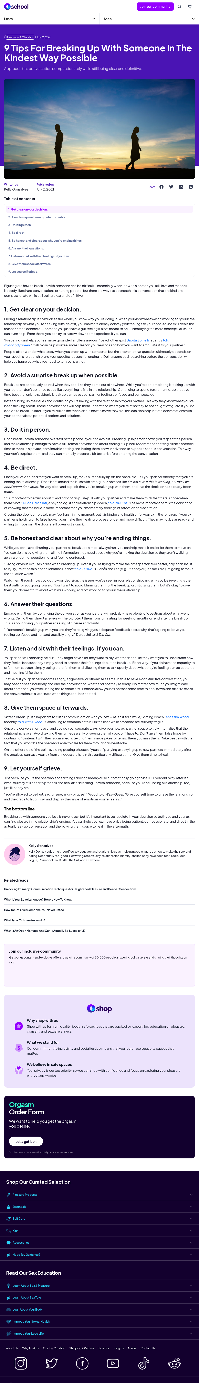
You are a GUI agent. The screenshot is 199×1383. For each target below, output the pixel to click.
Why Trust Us (30, 1348)
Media (132, 1348)
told (117, 503)
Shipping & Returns (81, 1348)
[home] (16, 6)
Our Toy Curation (54, 1348)
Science (103, 1348)
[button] (50, 18)
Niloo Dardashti (35, 503)
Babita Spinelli (138, 340)
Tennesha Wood (176, 717)
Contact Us (147, 1348)
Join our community (155, 6)
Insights (119, 1348)
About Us (12, 1348)
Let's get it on (25, 1141)
